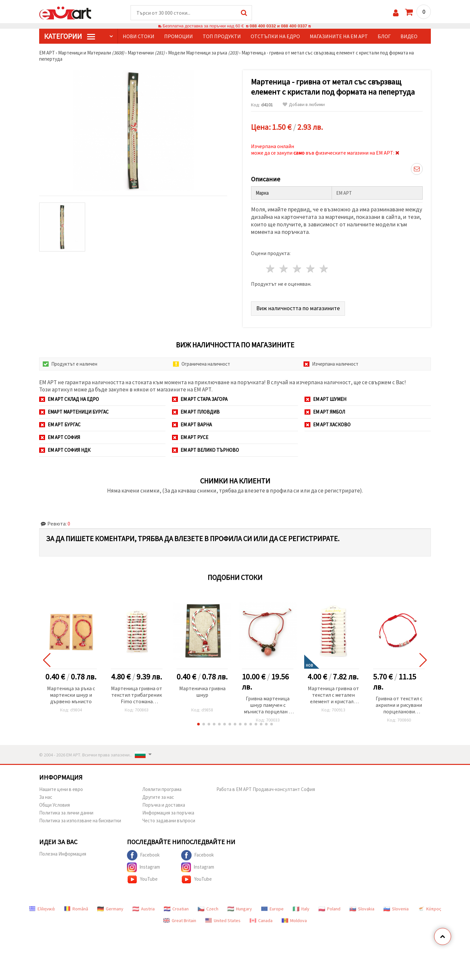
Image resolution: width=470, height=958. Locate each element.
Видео (408, 36)
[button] (198, 724)
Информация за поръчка (168, 813)
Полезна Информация (62, 854)
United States (223, 920)
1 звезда (270, 268)
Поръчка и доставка (163, 805)
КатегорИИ (69, 36)
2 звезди (284, 268)
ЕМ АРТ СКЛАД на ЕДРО (69, 399)
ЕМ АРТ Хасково (328, 424)
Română (76, 908)
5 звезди (324, 268)
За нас (45, 797)
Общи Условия (54, 805)
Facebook (143, 855)
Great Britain (179, 920)
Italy (301, 909)
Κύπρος (429, 908)
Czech (208, 909)
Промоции (178, 36)
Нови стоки (138, 36)
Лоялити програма (161, 789)
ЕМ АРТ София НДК (64, 450)
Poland (329, 909)
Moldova (294, 920)
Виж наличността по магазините (298, 308)
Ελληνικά (42, 908)
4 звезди (310, 268)
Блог (384, 36)
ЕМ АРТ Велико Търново (205, 450)
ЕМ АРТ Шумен (325, 399)
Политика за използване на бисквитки (80, 820)
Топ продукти (222, 36)
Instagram (143, 867)
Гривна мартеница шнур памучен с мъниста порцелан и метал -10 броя (267, 705)
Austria (144, 909)
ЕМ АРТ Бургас (60, 424)
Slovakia (362, 909)
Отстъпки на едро (275, 36)
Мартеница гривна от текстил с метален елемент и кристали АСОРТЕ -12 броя (333, 695)
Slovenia (396, 909)
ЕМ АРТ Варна (192, 424)
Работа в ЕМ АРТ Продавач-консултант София (265, 789)
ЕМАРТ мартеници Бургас (74, 412)
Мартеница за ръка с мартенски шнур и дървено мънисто (71, 695)
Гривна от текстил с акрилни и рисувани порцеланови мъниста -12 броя (399, 705)
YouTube (142, 879)
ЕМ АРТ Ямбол (325, 412)
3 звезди (297, 268)
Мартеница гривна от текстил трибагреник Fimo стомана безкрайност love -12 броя (136, 695)
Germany (110, 909)
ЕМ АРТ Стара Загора (199, 399)
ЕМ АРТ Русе (190, 437)
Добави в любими (304, 104)
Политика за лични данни (66, 813)
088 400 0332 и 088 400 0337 (278, 25)
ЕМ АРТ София (59, 437)
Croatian (176, 909)
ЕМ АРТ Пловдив (196, 412)
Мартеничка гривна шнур (202, 691)
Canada (261, 920)
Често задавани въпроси (168, 820)
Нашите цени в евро (61, 789)
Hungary (239, 909)
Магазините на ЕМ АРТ (339, 36)
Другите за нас (158, 797)
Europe (272, 908)
